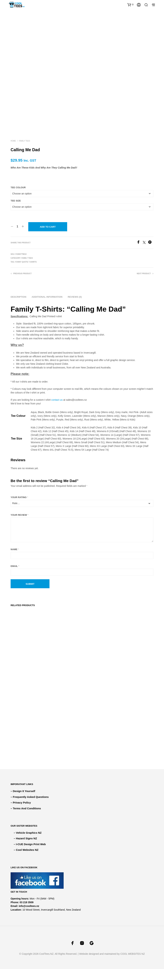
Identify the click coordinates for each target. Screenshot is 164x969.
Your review (19, 515)
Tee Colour (18, 187)
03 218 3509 (26, 902)
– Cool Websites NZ (26, 849)
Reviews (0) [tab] (75, 297)
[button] (130, 4)
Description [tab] (18, 297)
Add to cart (47, 226)
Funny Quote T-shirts (26, 262)
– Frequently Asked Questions (30, 796)
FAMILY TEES (24, 141)
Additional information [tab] (47, 297)
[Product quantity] (17, 226)
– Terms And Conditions (26, 808)
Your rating (19, 497)
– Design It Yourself (23, 791)
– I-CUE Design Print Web (30, 844)
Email (15, 566)
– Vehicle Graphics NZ (28, 832)
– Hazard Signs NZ (25, 838)
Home (13, 141)
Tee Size (16, 200)
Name (15, 549)
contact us (57, 399)
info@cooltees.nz (29, 906)
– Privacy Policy (21, 802)
